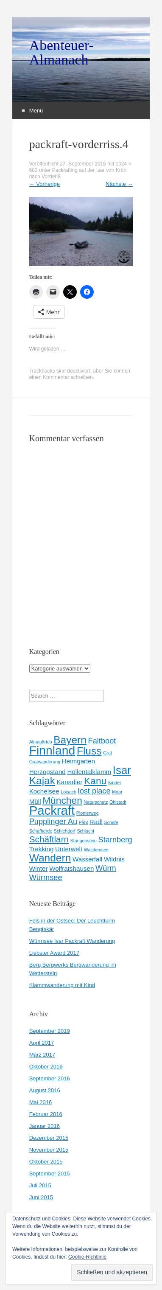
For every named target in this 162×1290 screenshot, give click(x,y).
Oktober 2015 (46, 1161)
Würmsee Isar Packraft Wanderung (72, 941)
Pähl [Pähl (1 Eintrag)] (83, 822)
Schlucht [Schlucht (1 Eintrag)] (85, 830)
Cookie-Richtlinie (87, 1257)
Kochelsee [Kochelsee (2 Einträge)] (44, 791)
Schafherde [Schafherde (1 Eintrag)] (41, 830)
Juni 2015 (41, 1197)
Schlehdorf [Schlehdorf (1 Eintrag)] (64, 830)
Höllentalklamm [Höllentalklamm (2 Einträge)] (89, 771)
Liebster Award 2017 (54, 953)
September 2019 (49, 1031)
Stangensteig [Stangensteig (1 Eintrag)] (83, 840)
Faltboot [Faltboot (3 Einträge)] (102, 740)
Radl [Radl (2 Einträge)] (96, 821)
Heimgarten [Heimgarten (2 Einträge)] (78, 761)
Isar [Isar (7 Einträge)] (122, 770)
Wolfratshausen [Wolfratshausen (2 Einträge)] (71, 868)
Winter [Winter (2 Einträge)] (38, 868)
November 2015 (49, 1150)
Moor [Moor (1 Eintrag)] (117, 791)
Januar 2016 (44, 1126)
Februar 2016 (45, 1114)
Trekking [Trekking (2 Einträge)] (41, 849)
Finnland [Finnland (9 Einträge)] (52, 750)
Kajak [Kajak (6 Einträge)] (42, 780)
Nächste (119, 184)
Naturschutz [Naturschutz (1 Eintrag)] (96, 802)
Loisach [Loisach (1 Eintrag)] (68, 791)
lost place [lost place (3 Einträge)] (94, 790)
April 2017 (41, 1043)
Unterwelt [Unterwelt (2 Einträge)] (68, 849)
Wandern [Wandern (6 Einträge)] (50, 858)
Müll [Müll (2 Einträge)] (35, 801)
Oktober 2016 (46, 1066)
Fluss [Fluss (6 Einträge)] (89, 751)
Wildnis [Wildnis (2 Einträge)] (114, 859)
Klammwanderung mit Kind (62, 985)
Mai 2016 (40, 1102)
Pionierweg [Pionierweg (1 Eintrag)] (87, 813)
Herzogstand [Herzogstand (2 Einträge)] (47, 771)
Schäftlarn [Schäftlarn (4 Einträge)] (49, 839)
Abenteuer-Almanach (61, 52)
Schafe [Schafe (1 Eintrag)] (111, 822)
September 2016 (49, 1078)
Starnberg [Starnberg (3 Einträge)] (115, 839)
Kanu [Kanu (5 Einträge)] (95, 780)
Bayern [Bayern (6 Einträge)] (70, 740)
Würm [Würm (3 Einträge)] (105, 868)
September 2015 (49, 1173)
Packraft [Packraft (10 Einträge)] (52, 810)
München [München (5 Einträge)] (62, 800)
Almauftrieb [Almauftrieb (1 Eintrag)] (40, 741)
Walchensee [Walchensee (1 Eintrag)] (96, 849)
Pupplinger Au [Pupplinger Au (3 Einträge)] (53, 821)
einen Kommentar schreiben (61, 377)
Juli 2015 (40, 1185)
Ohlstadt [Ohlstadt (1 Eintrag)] (117, 802)
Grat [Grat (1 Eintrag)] (107, 752)
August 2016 (44, 1090)
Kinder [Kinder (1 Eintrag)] (114, 782)
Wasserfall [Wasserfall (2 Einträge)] (87, 859)
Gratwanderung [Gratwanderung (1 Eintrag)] (44, 761)
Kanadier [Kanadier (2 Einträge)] (70, 781)
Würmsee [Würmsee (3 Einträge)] (45, 877)
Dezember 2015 (49, 1138)
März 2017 (42, 1055)
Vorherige (44, 184)
